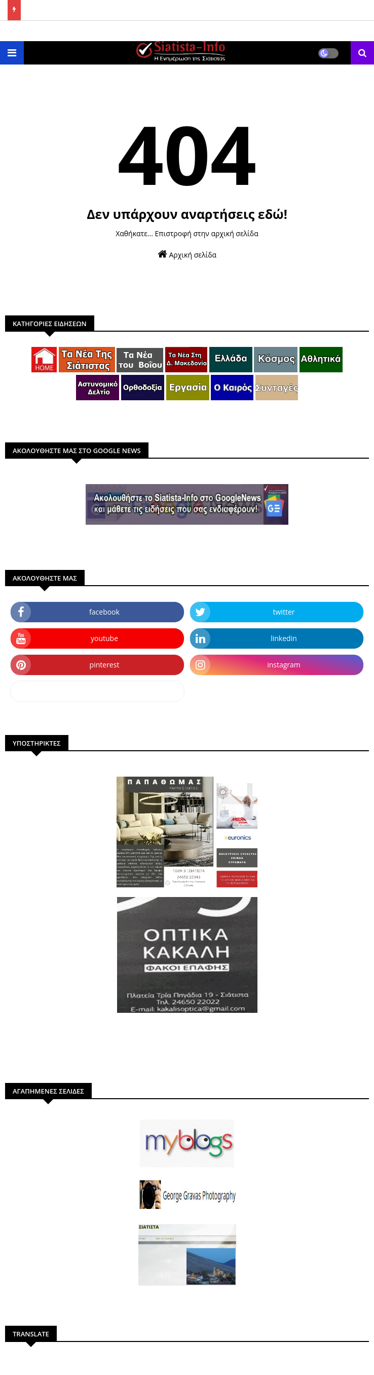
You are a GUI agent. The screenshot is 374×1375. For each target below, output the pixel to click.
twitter (284, 612)
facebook (104, 612)
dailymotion (97, 691)
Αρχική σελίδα (187, 254)
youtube (104, 638)
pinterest (105, 664)
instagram (284, 664)
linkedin (284, 638)
